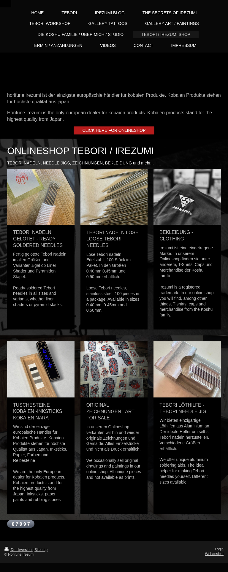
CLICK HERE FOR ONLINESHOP (113, 130)
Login (219, 549)
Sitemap (41, 550)
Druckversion (18, 550)
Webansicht (214, 554)
